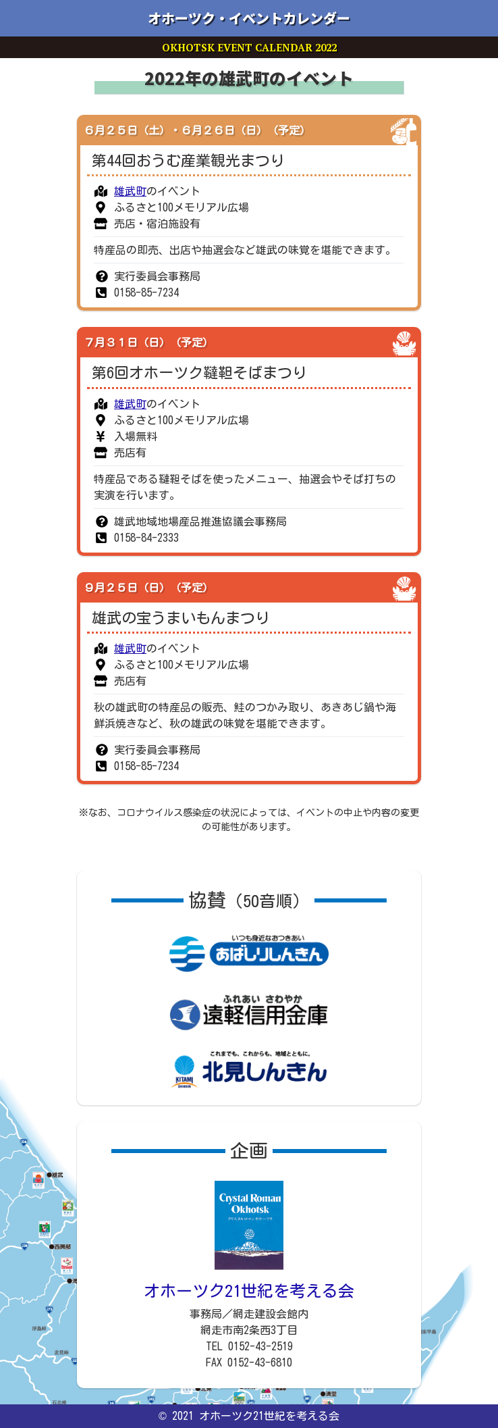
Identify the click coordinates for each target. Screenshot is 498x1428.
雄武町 (130, 191)
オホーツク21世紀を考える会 (249, 1291)
